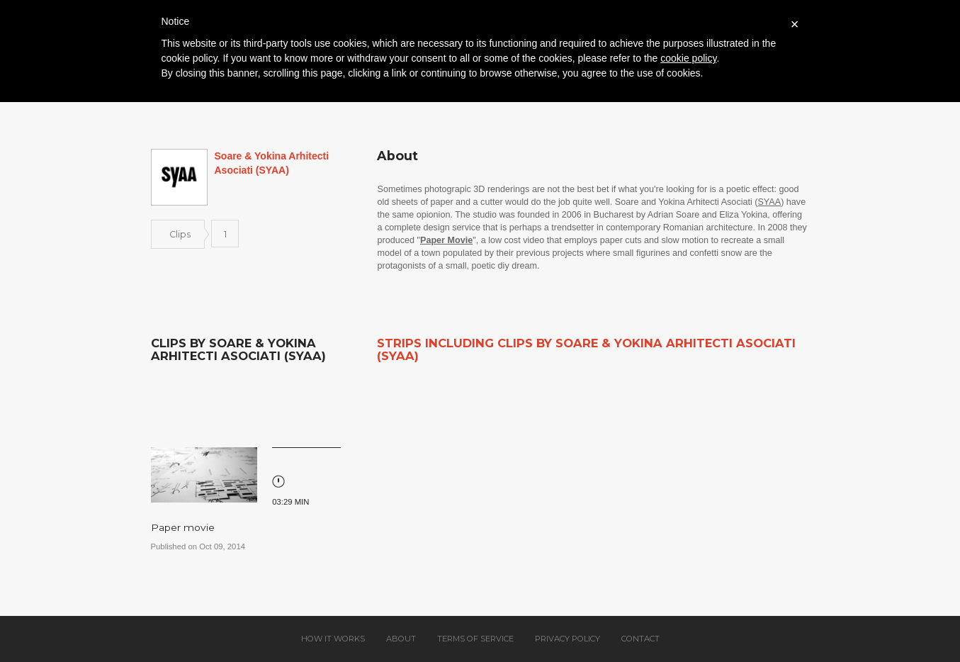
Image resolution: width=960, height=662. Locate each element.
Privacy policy (567, 639)
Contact (640, 639)
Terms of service (475, 639)
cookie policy (688, 58)
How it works (333, 639)
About (401, 639)
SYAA (769, 202)
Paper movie (183, 527)
